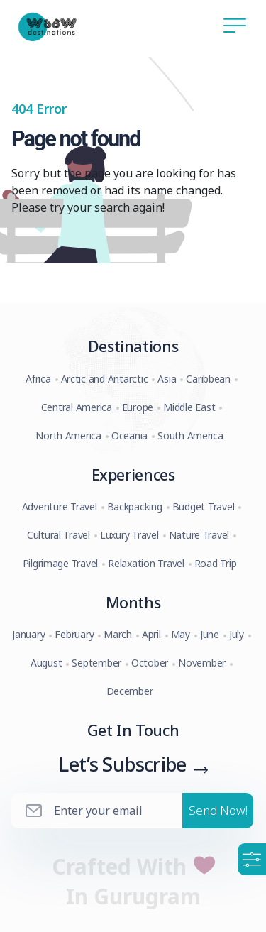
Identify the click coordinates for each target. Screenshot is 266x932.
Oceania (129, 435)
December (129, 691)
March (118, 634)
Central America (76, 407)
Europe (137, 407)
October (149, 662)
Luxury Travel (129, 535)
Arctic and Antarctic (104, 378)
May (180, 634)
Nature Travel (199, 535)
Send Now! (218, 810)
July (236, 634)
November (202, 662)
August (46, 662)
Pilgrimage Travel (61, 563)
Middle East (189, 407)
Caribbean (208, 378)
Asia (166, 378)
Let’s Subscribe (122, 763)
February (74, 634)
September (96, 662)
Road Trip (215, 563)
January (28, 634)
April (151, 634)
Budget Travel (203, 506)
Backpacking (134, 506)
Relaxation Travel (146, 563)
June (209, 634)
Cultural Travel (58, 535)
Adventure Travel (59, 506)
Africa (38, 378)
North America (68, 435)
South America (190, 435)
